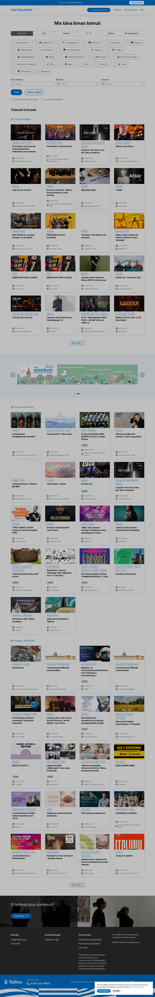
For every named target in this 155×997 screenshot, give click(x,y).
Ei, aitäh (116, 991)
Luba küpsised (103, 991)
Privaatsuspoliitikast (137, 987)
